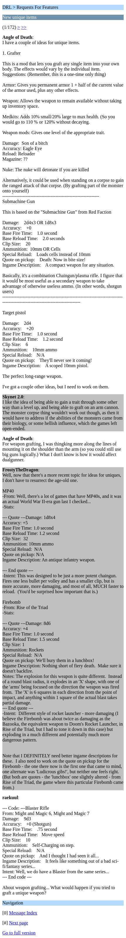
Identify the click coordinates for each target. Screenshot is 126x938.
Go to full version (18, 932)
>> (23, 27)
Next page (18, 922)
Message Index (23, 912)
